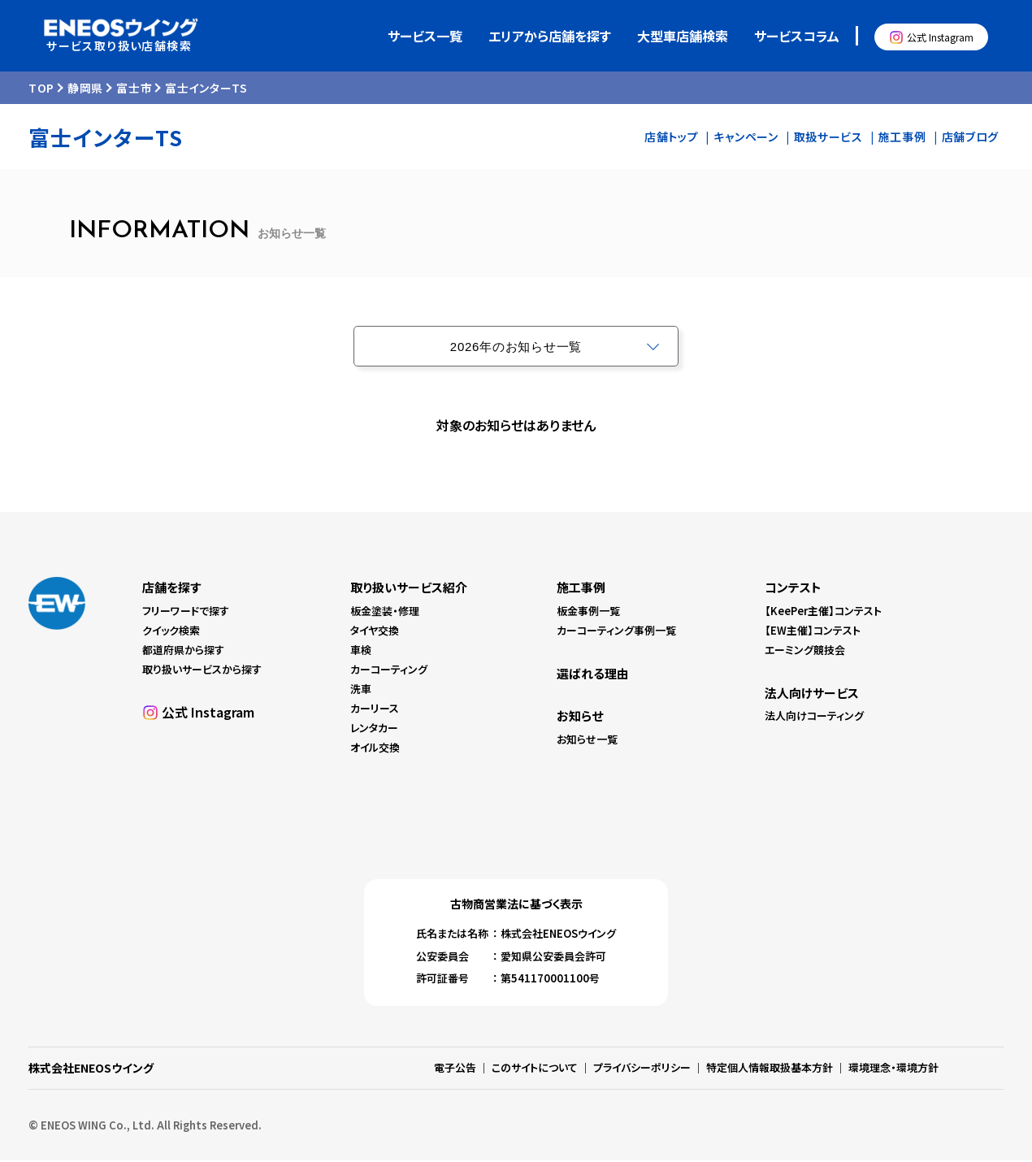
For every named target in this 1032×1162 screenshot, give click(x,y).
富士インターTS (206, 89)
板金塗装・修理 (384, 612)
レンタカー (374, 729)
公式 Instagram (940, 38)
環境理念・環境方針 (893, 1069)
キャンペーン (745, 138)
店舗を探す (171, 588)
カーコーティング (388, 671)
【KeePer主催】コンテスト (823, 612)
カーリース (374, 710)
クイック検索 (171, 632)
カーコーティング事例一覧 (616, 632)
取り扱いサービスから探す (202, 671)
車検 (360, 651)
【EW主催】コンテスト (813, 632)
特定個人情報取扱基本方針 (769, 1069)
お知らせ (580, 717)
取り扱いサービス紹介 (408, 588)
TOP (41, 89)
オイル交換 (375, 749)
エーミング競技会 (805, 651)
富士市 (134, 89)
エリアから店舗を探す (549, 36)
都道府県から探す (183, 651)
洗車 (360, 690)
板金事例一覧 (588, 612)
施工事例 (902, 138)
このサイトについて (535, 1069)
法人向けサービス (812, 694)
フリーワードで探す (185, 612)
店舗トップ (671, 138)
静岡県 (85, 89)
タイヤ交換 (374, 632)
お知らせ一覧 (587, 740)
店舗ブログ (970, 138)
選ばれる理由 (593, 674)
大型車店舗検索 (682, 36)
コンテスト (793, 588)
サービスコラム (796, 36)
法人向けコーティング (814, 717)
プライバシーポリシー (642, 1069)
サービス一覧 (425, 36)
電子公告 (455, 1069)
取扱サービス (827, 138)
